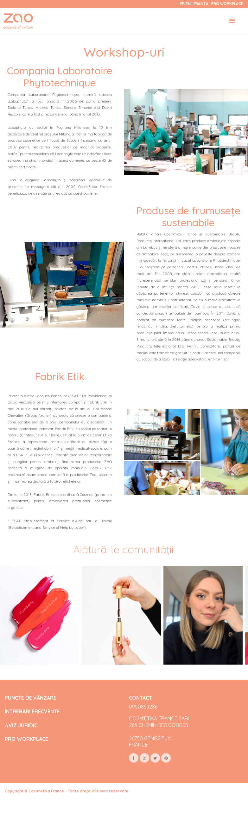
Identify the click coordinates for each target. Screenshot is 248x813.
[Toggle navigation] (232, 21)
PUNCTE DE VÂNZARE (30, 698)
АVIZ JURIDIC (21, 725)
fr (182, 3)
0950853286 (143, 707)
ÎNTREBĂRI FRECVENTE (32, 712)
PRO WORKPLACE (26, 739)
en (188, 3)
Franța (201, 3)
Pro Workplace (227, 3)
